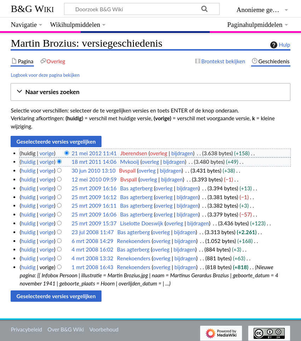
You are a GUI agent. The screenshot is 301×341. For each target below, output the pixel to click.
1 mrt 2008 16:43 (92, 267)
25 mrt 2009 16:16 (93, 188)
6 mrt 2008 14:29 (92, 241)
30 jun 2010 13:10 (93, 170)
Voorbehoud (103, 329)
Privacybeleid (26, 329)
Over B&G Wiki (65, 329)
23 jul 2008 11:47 (92, 232)
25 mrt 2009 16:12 (93, 197)
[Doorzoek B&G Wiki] (141, 9)
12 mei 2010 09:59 (94, 179)
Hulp (279, 44)
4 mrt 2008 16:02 (92, 249)
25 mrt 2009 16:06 (93, 214)
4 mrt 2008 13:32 (92, 258)
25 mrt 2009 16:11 (93, 205)
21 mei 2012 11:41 (94, 153)
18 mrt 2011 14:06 (93, 161)
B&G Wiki (32, 8)
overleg (158, 153)
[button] (150, 92)
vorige (47, 153)
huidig (28, 161)
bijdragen (182, 153)
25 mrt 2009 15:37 (93, 223)
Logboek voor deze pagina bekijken (45, 75)
